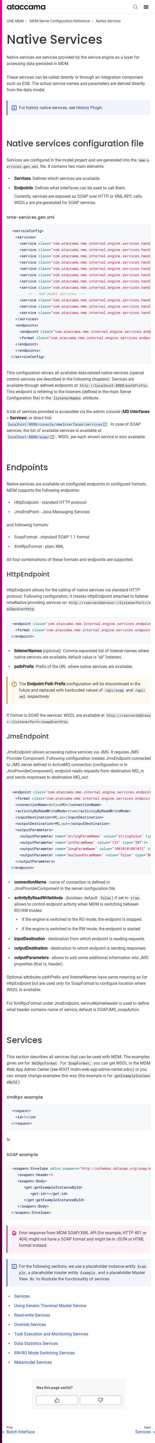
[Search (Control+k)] (135, 7)
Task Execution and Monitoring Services (51, 1334)
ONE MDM (15, 21)
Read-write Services (32, 1315)
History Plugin (89, 107)
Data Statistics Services (36, 1343)
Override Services (30, 1324)
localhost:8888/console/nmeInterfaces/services (55, 424)
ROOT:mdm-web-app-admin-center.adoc (96, 1069)
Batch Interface (21, 1431)
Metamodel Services (33, 1362)
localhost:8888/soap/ (29, 436)
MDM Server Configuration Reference (60, 21)
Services (22, 1296)
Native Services (108, 21)
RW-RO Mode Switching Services (44, 1352)
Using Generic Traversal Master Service (50, 1305)
